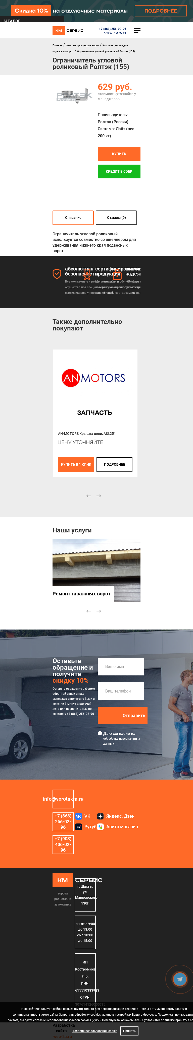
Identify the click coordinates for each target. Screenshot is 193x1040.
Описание (73, 218)
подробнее (114, 464)
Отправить (134, 715)
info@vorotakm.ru (63, 799)
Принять (129, 1031)
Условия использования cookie (94, 1031)
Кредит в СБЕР (119, 172)
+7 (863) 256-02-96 (112, 29)
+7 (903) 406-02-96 (115, 32)
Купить (119, 154)
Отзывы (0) (116, 218)
